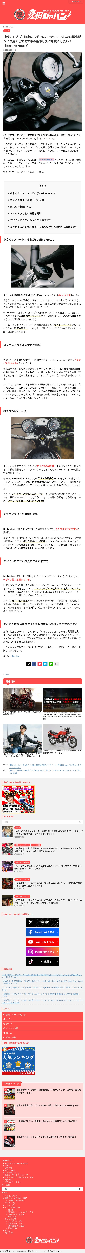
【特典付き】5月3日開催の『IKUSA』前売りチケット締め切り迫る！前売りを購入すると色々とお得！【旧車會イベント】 (42, 982)
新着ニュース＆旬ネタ (16, 1014)
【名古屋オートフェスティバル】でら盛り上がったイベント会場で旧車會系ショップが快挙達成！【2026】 (41, 995)
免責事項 (8, 1180)
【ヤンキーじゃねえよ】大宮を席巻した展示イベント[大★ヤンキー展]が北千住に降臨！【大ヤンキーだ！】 (42, 989)
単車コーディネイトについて (16, 1175)
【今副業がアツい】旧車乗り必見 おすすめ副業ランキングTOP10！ (47, 1121)
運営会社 (8, 1168)
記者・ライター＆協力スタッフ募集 (19, 1177)
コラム (9, 1033)
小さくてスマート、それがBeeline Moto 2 (32, 193)
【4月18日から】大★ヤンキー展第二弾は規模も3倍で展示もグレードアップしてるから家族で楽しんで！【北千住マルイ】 (42, 976)
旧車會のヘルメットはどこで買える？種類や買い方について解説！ (46, 1137)
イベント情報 (12, 1028)
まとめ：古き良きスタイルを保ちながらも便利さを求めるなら (43, 227)
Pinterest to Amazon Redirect (16, 1163)
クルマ (9, 1024)
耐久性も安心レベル (20, 206)
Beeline (16, 656)
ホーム (7, 1166)
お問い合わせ (10, 1170)
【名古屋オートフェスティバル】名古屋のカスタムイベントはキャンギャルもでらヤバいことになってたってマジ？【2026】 (42, 1001)
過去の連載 (11, 1037)
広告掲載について (12, 1173)
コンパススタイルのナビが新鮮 (27, 200)
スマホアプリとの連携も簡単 (25, 213)
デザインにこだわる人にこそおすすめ (30, 220)
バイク (7, 674)
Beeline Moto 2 (46, 159)
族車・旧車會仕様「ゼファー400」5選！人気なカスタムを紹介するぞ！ (49, 1105)
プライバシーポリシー (14, 1182)
